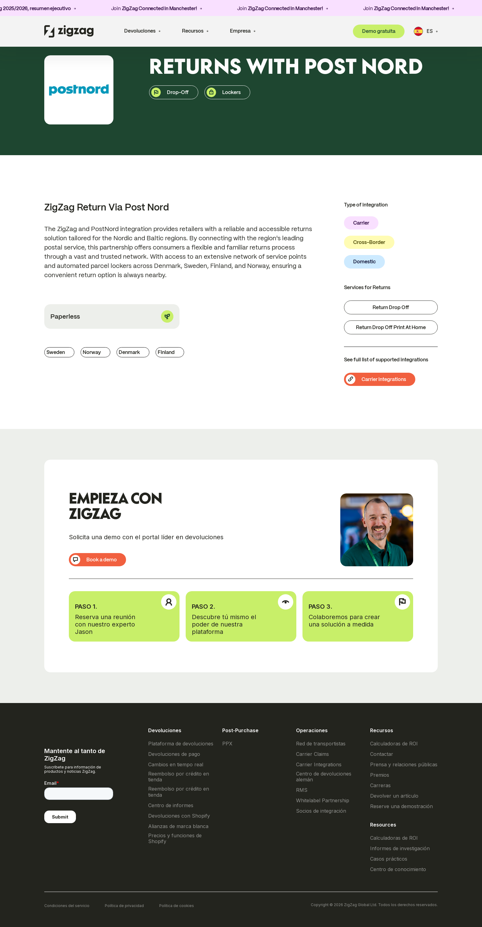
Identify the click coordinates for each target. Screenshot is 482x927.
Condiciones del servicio (66, 906)
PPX (227, 744)
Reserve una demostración (401, 806)
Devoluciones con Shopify (179, 816)
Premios (379, 775)
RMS (301, 790)
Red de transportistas (321, 744)
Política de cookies (176, 906)
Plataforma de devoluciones (180, 744)
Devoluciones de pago (174, 754)
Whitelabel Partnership (322, 800)
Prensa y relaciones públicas (403, 765)
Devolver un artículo (394, 796)
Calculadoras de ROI (394, 744)
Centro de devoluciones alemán (323, 777)
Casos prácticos (388, 859)
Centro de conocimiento (398, 869)
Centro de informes (170, 805)
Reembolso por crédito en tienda (178, 777)
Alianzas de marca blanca (178, 826)
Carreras (380, 785)
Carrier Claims (312, 754)
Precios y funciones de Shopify (175, 838)
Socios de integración (321, 811)
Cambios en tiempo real (175, 765)
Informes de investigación (400, 848)
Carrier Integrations (319, 765)
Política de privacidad (124, 906)
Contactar (381, 754)
